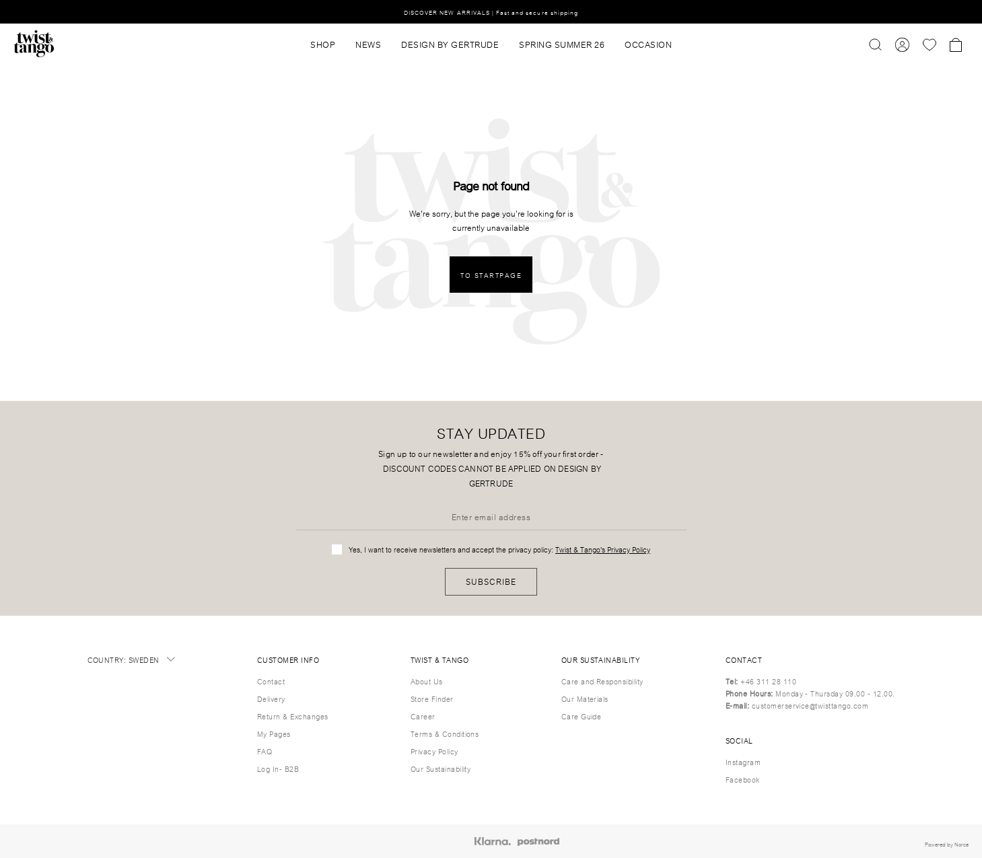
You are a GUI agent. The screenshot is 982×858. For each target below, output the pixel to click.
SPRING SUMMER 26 (561, 43)
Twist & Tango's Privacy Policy (602, 549)
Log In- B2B (278, 768)
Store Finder (432, 698)
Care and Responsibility (602, 681)
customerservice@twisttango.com (810, 705)
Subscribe (491, 581)
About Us (427, 681)
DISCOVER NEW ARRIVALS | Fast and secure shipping (491, 12)
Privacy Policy (434, 751)
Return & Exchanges (292, 716)
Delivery (271, 698)
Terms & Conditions (445, 733)
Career (423, 716)
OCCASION (648, 43)
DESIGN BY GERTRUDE (450, 43)
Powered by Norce (947, 844)
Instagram (743, 762)
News (368, 43)
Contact (271, 681)
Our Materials (584, 698)
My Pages (274, 733)
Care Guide (581, 716)
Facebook (743, 779)
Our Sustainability (441, 768)
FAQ (264, 751)
